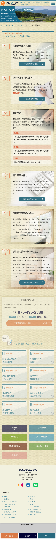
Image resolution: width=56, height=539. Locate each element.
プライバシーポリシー (10, 523)
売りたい (19, 25)
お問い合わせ (7, 515)
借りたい (32, 510)
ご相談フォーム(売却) (10, 518)
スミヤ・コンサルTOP (7, 25)
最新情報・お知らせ (35, 518)
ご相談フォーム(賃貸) (10, 520)
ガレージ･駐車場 (34, 513)
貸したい (32, 507)
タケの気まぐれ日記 (35, 515)
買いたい (32, 505)
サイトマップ (33, 520)
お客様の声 (7, 513)
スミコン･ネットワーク (10, 507)
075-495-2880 (30, 312)
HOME (6, 502)
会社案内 (6, 505)
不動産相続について (9, 510)
